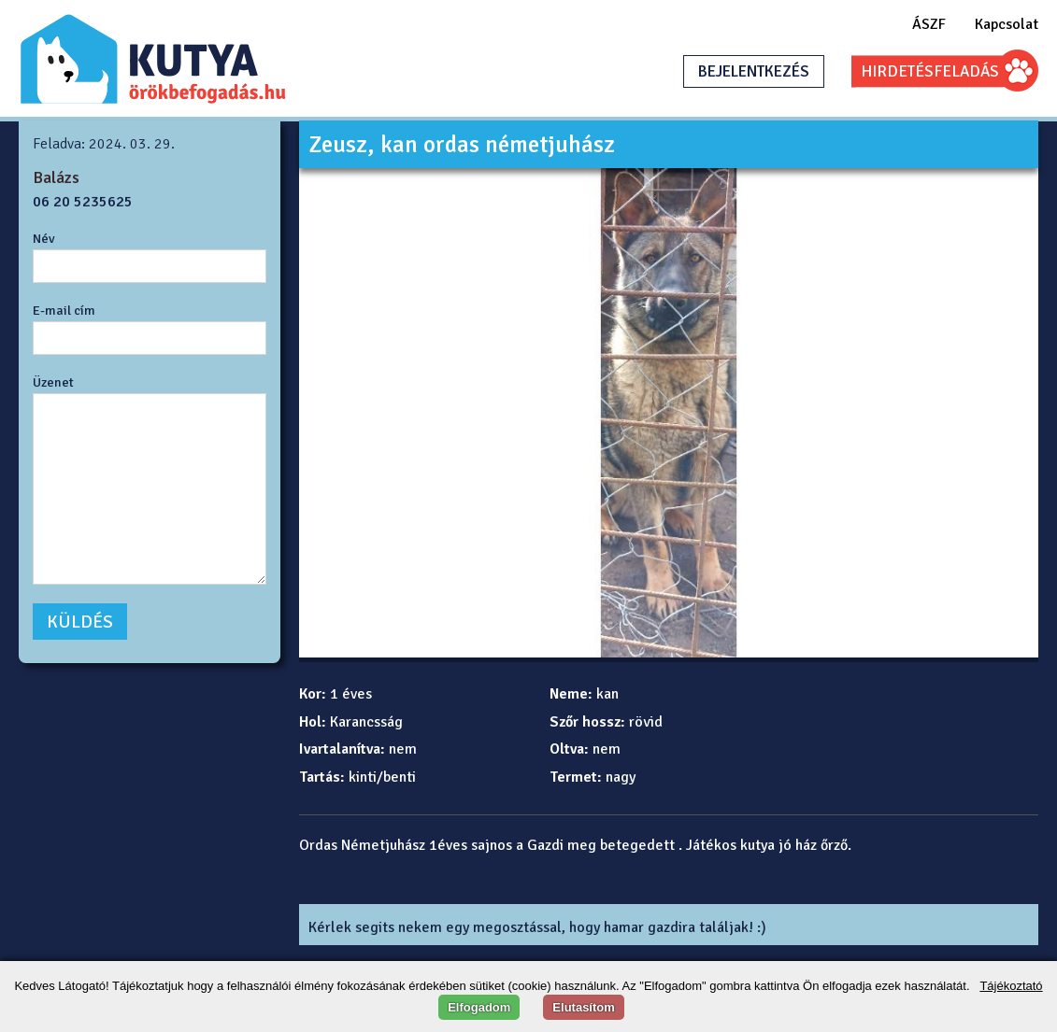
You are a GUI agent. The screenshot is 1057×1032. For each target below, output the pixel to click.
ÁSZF (929, 24)
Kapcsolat (1006, 24)
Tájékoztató (1010, 986)
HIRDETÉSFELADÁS (930, 71)
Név (44, 238)
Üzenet (53, 382)
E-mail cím (64, 310)
